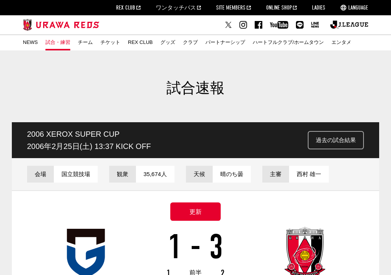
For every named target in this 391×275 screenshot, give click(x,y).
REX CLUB (125, 7)
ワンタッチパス (176, 7)
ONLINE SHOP (279, 7)
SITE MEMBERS (231, 7)
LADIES (318, 7)
